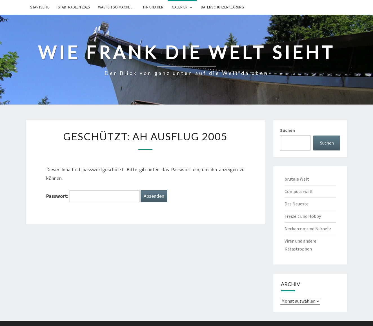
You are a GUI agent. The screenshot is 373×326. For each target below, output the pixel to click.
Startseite (39, 7)
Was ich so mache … (116, 7)
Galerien (180, 7)
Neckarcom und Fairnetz (308, 228)
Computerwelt (299, 191)
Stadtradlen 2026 (74, 7)
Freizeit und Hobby (303, 216)
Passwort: (92, 196)
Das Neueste (296, 204)
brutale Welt (297, 179)
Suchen (287, 130)
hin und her (153, 7)
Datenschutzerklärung (222, 7)
